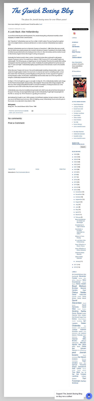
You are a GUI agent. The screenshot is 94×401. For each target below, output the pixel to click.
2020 (75, 169)
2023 (75, 162)
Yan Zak (76, 122)
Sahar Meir (82, 363)
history (74, 319)
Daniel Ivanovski (78, 109)
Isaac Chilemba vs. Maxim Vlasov (80, 245)
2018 (75, 174)
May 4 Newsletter (77, 62)
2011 (75, 264)
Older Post (63, 169)
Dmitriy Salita (79, 311)
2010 (75, 267)
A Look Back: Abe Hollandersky (80, 241)
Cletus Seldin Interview (79, 257)
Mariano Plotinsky (77, 335)
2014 (75, 184)
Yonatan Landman (79, 113)
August (78, 202)
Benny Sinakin (81, 284)
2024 (75, 159)
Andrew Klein (82, 278)
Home (37, 169)
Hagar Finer (82, 317)
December (79, 192)
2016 (75, 179)
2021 (75, 167)
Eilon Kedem (82, 315)
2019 (75, 172)
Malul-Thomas (76, 52)
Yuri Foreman (79, 379)
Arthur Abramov (77, 280)
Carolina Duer (79, 290)
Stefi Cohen (76, 368)
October (78, 197)
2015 (75, 182)
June (77, 207)
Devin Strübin (77, 120)
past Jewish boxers (18, 112)
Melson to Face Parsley (79, 237)
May (77, 209)
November (79, 194)
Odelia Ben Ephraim (79, 134)
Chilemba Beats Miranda (79, 253)
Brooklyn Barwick (79, 131)
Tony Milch (76, 372)
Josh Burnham (81, 328)
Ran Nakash (82, 357)
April (77, 212)
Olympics (74, 350)
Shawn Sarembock (79, 367)
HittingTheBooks (82, 319)
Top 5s (83, 372)
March (78, 214)
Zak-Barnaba (75, 46)
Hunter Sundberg (77, 321)
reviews (75, 359)
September (79, 199)
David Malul (77, 115)
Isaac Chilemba (79, 324)
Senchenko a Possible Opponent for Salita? (79, 231)
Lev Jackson (77, 111)
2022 (75, 164)
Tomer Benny (81, 370)
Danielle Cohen (78, 136)
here (40, 24)
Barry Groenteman (79, 281)
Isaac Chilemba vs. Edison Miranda (80, 249)
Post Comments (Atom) (23, 172)
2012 (75, 189)
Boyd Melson (79, 286)
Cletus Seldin (77, 117)
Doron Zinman (78, 124)
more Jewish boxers (79, 126)
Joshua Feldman (78, 106)
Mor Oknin (82, 344)
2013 (75, 187)
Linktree (74, 37)
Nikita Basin (76, 346)
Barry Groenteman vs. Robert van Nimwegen (80, 221)
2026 (75, 154)
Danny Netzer (81, 298)
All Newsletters (76, 71)
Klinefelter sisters (77, 331)
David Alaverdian (78, 104)
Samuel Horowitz (79, 365)
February (78, 217)
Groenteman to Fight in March (80, 225)
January (78, 261)
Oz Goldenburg (82, 350)
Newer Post (11, 169)
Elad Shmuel (75, 317)
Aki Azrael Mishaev (77, 274)
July (77, 204)
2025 (75, 157)
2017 (75, 177)
